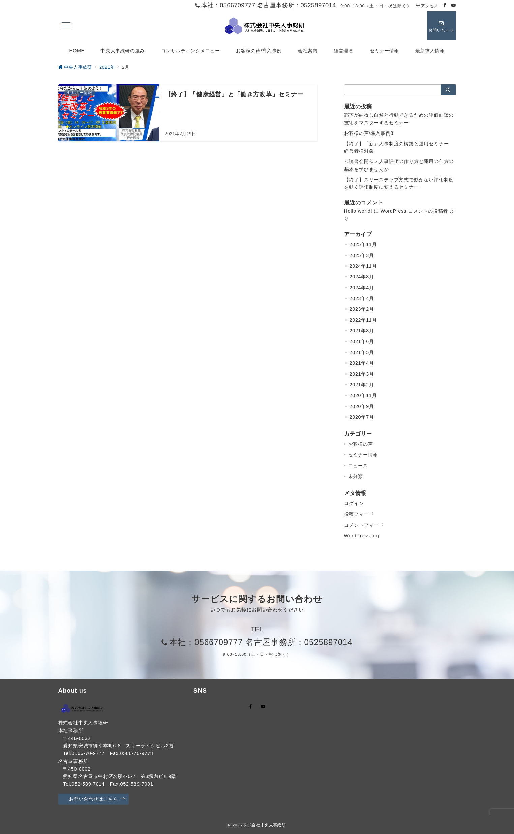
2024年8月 (362, 276)
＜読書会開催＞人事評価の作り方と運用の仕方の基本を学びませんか (399, 165)
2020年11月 (363, 395)
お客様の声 (360, 444)
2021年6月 (362, 341)
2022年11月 (363, 320)
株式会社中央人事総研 (264, 825)
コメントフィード (364, 525)
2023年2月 (362, 309)
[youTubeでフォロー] (263, 706)
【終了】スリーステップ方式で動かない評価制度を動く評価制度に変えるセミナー (399, 183)
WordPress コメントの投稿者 (414, 211)
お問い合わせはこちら (97, 799)
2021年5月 (362, 352)
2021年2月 (362, 384)
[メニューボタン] (66, 26)
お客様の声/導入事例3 (369, 133)
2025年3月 (362, 255)
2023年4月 (362, 298)
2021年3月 (362, 374)
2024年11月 (363, 266)
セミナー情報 (363, 454)
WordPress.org (362, 535)
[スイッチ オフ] (441, 25)
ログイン (354, 503)
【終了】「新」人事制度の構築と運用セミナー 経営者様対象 (399, 147)
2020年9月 (362, 406)
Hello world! (358, 211)
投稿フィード (359, 514)
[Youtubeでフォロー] (453, 5)
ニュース (358, 465)
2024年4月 (362, 287)
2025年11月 (363, 244)
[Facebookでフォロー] (445, 5)
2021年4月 (362, 363)
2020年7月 (362, 417)
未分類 (355, 476)
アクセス (427, 5)
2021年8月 (362, 330)
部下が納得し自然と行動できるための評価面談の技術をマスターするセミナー (399, 118)
